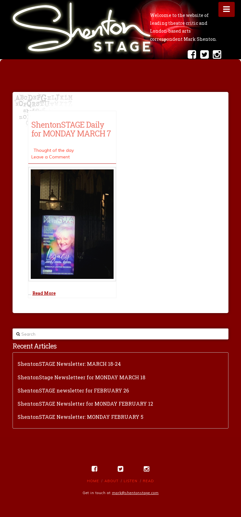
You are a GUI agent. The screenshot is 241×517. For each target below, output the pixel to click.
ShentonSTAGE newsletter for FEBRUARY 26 (73, 390)
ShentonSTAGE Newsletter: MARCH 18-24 (69, 363)
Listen (130, 481)
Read (148, 481)
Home (93, 481)
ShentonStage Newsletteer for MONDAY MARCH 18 (81, 377)
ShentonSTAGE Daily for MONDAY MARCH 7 (71, 129)
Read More (44, 293)
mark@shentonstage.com (135, 493)
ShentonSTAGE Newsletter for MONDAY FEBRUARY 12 (85, 403)
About (111, 481)
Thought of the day (54, 150)
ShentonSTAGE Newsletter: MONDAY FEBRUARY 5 (80, 416)
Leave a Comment (50, 157)
